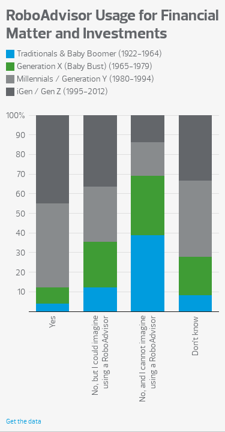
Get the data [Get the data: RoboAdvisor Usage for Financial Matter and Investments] (23, 421)
